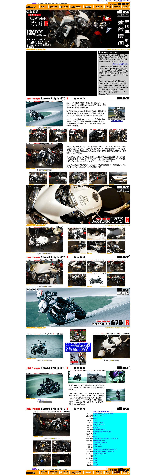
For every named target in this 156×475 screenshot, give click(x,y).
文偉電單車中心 (124, 64)
